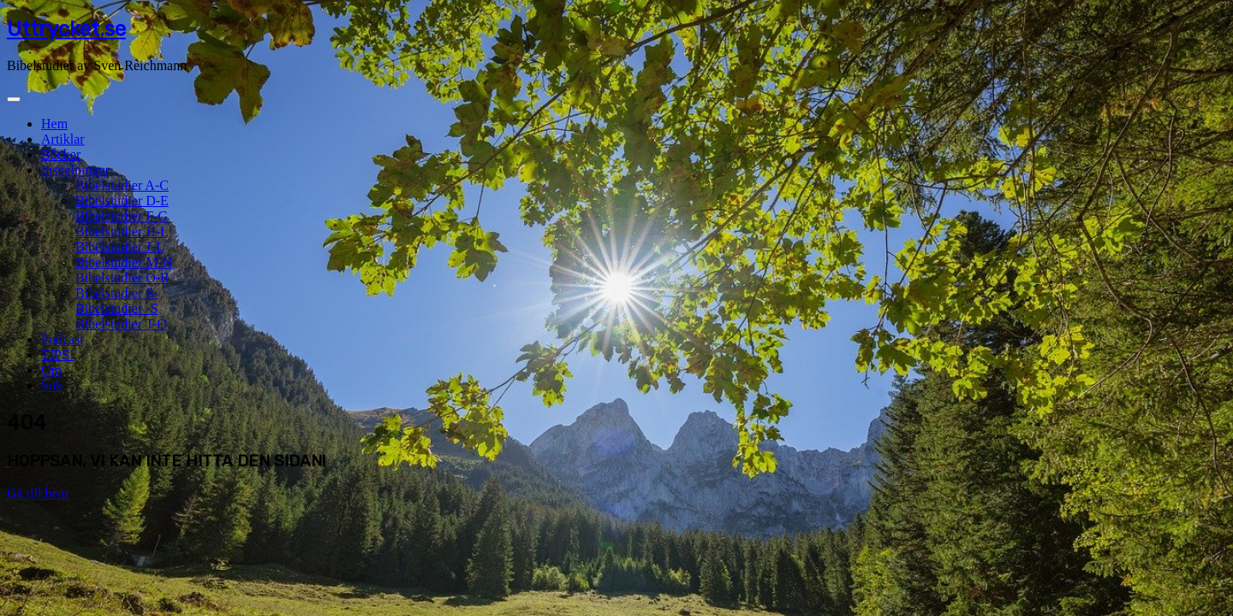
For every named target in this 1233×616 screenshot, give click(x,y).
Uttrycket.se (66, 29)
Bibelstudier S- (116, 293)
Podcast (62, 339)
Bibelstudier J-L (119, 247)
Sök (52, 385)
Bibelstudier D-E (122, 200)
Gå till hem (37, 493)
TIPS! (57, 354)
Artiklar (63, 139)
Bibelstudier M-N (123, 262)
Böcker (60, 154)
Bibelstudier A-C (122, 185)
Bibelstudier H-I (119, 231)
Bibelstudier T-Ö (121, 324)
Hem (54, 123)
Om (51, 370)
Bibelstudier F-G (121, 216)
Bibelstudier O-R (122, 277)
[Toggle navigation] (14, 99)
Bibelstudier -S (116, 308)
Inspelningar (75, 170)
